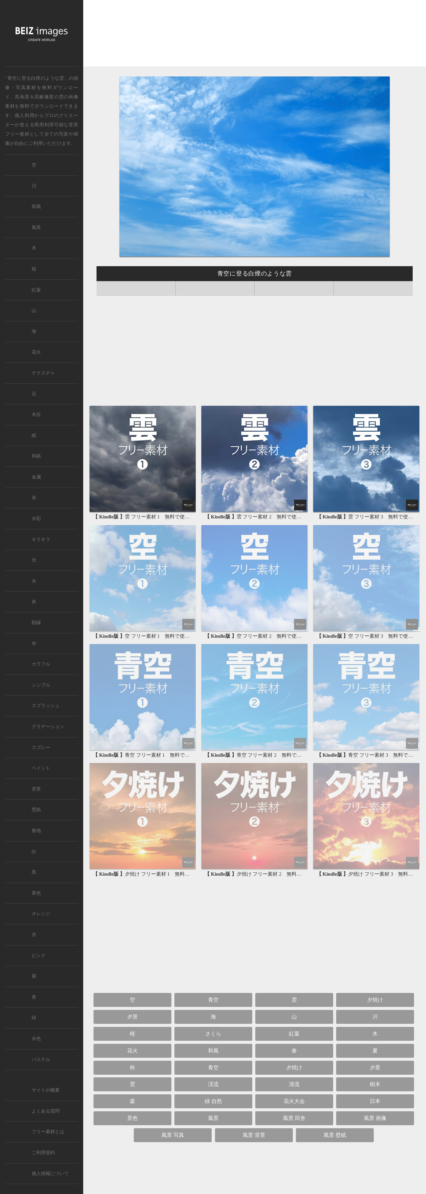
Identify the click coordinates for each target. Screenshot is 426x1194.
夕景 (132, 1017)
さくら (213, 1033)
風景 (213, 1118)
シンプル (41, 685)
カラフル (41, 664)
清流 (294, 1084)
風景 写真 (172, 1135)
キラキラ (41, 539)
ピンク (39, 955)
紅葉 (294, 1033)
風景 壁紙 (334, 1135)
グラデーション (48, 726)
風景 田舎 (294, 1118)
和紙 (36, 456)
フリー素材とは (48, 1131)
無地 (36, 830)
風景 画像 (375, 1118)
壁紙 (36, 809)
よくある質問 (46, 1111)
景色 (132, 1118)
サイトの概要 (46, 1090)
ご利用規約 (43, 1152)
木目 (36, 414)
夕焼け (375, 1000)
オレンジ (41, 913)
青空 (213, 1000)
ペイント (41, 768)
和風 (213, 1050)
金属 (36, 477)
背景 (36, 789)
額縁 (36, 622)
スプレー (41, 747)
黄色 (36, 893)
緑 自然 (213, 1101)
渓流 (213, 1084)
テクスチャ (43, 373)
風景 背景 (254, 1135)
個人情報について (50, 1173)
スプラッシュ (46, 705)
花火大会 (294, 1101)
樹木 (375, 1084)
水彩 (36, 518)
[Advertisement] (254, 35)
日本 (375, 1101)
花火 (132, 1050)
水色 (36, 1038)
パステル (41, 1059)
